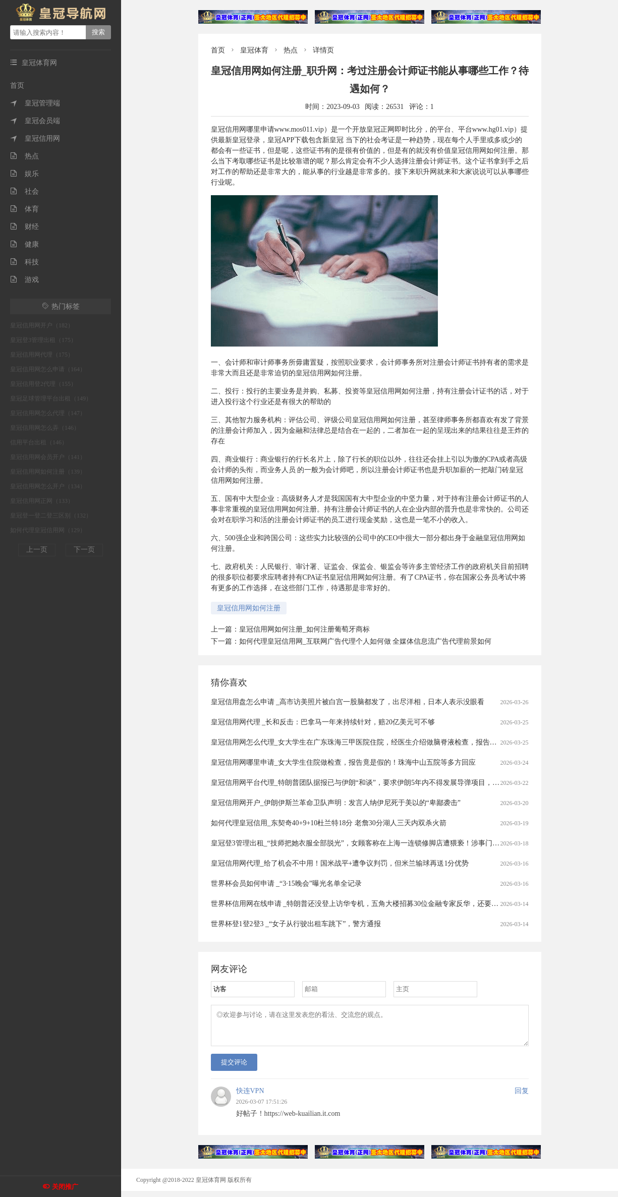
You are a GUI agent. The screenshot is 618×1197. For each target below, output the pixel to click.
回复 (522, 1097)
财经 (24, 227)
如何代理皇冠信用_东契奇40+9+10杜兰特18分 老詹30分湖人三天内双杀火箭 (328, 823)
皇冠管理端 (35, 103)
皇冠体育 (254, 50)
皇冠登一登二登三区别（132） (51, 515)
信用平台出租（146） (39, 442)
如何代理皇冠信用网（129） (48, 530)
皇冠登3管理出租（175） (43, 340)
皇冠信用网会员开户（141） (48, 457)
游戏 (24, 279)
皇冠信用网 (35, 138)
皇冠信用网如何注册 (248, 608)
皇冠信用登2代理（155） (43, 383)
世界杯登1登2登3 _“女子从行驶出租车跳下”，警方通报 (296, 924)
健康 (24, 244)
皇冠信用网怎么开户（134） (48, 486)
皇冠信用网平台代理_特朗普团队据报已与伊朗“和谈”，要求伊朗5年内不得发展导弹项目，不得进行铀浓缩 (376, 782)
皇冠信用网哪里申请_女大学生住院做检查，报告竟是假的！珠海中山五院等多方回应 (343, 762)
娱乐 (24, 174)
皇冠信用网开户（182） (42, 325)
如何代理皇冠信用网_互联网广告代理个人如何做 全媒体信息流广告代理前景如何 (365, 641)
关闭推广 (65, 1186)
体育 (24, 209)
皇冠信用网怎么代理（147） (48, 413)
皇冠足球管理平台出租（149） (51, 398)
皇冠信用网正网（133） (42, 500)
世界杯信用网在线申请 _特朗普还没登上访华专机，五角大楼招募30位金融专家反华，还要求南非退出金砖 (376, 903)
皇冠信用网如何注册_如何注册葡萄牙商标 (304, 629)
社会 (24, 191)
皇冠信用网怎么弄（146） (45, 427)
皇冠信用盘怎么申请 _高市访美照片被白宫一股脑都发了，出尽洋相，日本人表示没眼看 (348, 702)
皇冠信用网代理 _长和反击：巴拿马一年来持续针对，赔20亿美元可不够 (323, 722)
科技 (24, 262)
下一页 (84, 549)
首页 (17, 85)
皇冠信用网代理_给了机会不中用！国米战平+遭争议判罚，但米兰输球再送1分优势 (340, 863)
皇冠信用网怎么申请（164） (48, 369)
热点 (24, 156)
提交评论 (234, 1068)
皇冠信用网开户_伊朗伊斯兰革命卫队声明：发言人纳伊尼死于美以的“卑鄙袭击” (336, 803)
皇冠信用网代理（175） (42, 354)
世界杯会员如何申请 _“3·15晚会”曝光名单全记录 (286, 883)
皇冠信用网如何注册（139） (48, 471)
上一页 (36, 549)
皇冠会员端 (35, 121)
